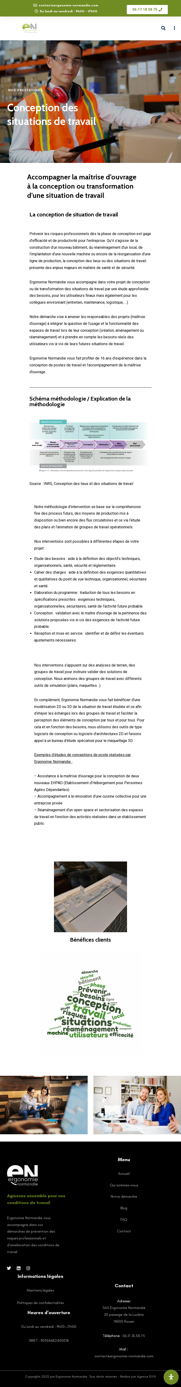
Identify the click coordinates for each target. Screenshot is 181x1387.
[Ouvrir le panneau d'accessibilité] (171, 1377)
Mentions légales (40, 1290)
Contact (124, 1231)
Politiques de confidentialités (40, 1302)
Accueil (124, 1173)
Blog (123, 1208)
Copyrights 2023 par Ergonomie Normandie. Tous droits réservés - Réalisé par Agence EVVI (90, 1377)
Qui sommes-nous (124, 1185)
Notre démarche (124, 1196)
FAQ (123, 1219)
